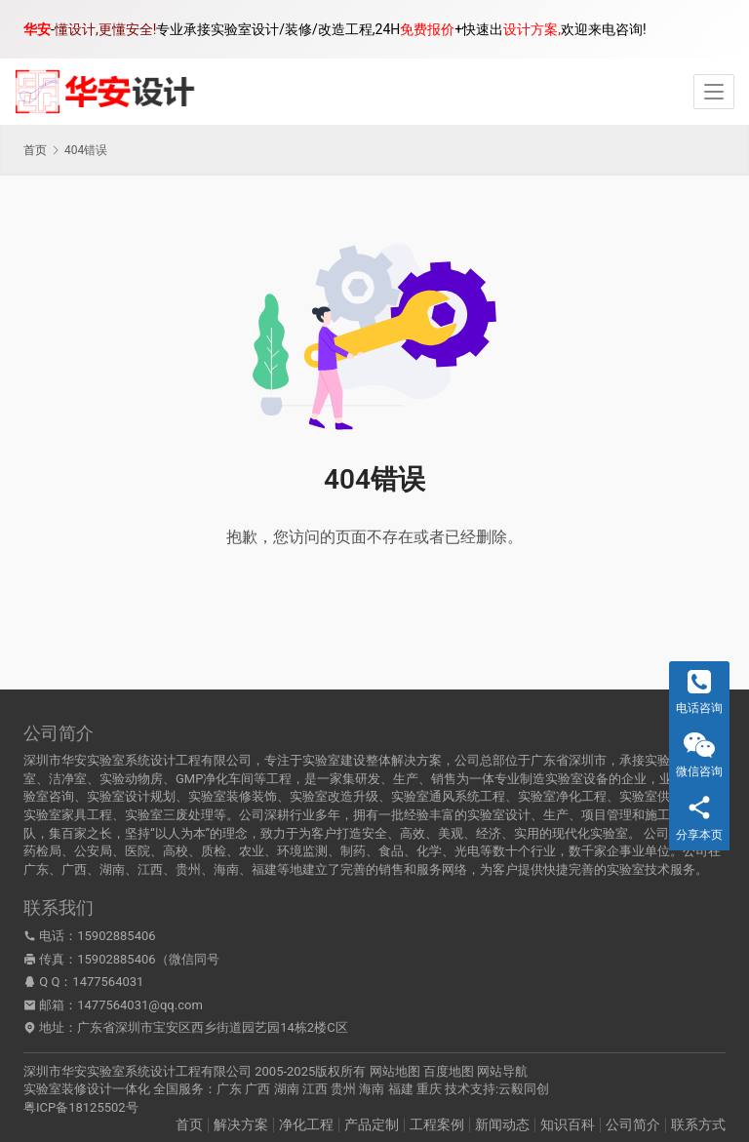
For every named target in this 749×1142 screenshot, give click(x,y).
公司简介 (633, 1124)
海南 (371, 1089)
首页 (35, 150)
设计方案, (532, 29)
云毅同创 (523, 1089)
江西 (315, 1089)
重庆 (429, 1089)
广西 (257, 1089)
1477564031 (107, 981)
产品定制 (371, 1124)
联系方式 (698, 1124)
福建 (401, 1089)
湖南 (286, 1089)
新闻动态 (502, 1124)
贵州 (343, 1089)
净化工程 (306, 1124)
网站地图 (395, 1071)
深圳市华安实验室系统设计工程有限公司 (137, 1071)
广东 (229, 1089)
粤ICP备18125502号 (80, 1107)
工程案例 (437, 1124)
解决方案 (241, 1124)
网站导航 (502, 1071)
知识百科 (567, 1124)
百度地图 (448, 1071)
